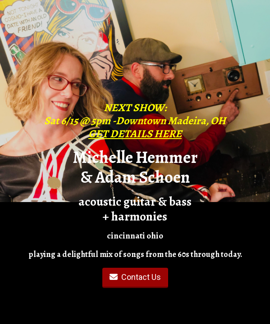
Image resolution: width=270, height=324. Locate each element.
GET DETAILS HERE (135, 133)
